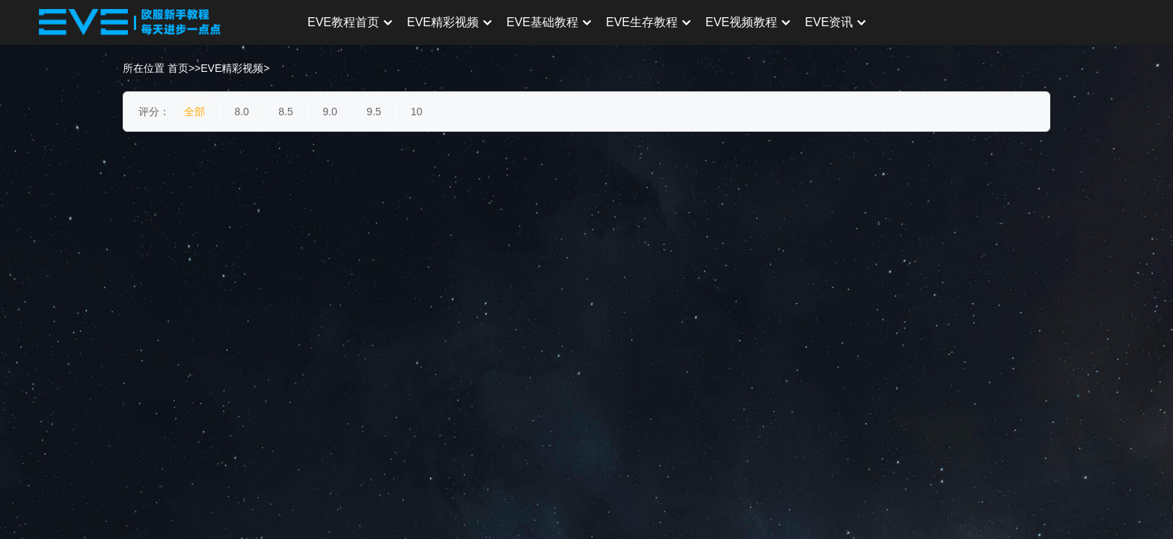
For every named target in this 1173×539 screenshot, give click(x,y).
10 (417, 112)
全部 (194, 112)
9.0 (329, 112)
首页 (178, 68)
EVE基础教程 (548, 22)
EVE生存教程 (648, 22)
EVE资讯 (835, 22)
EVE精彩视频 (449, 22)
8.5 (285, 112)
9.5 (374, 112)
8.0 (241, 112)
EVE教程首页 (349, 22)
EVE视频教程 (747, 22)
